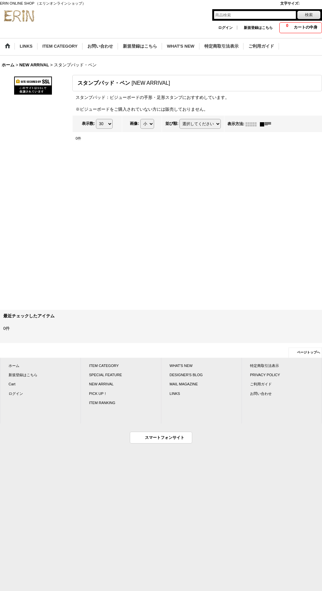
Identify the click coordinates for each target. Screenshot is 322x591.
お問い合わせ (261, 394)
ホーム (14, 366)
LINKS (175, 394)
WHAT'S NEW (181, 366)
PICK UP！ (98, 394)
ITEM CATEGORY (104, 366)
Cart (12, 384)
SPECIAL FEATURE (105, 375)
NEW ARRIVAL (101, 384)
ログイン (225, 28)
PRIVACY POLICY (265, 375)
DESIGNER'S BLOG (186, 375)
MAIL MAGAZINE (184, 384)
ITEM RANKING (102, 403)
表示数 (88, 124)
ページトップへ (308, 352)
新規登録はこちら (258, 28)
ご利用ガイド (261, 384)
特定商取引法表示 (264, 366)
